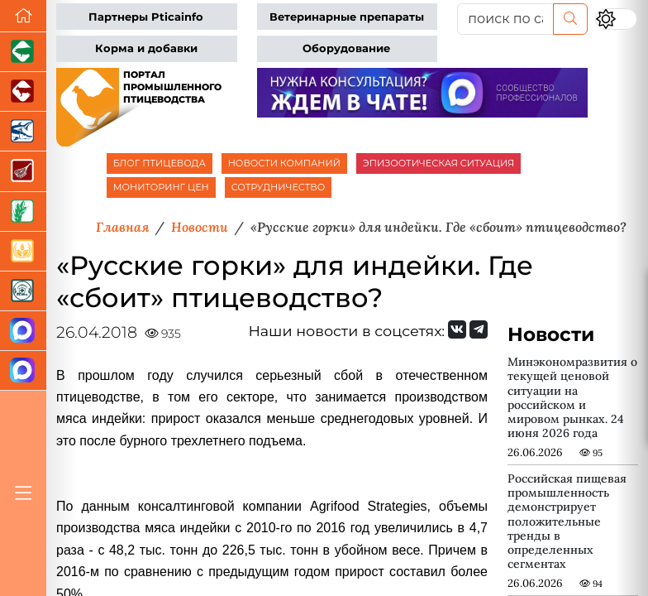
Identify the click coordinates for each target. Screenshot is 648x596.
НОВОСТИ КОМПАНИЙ (284, 163)
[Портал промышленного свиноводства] (23, 52)
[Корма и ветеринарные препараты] (23, 291)
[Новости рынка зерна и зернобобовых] (23, 212)
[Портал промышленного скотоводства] (23, 92)
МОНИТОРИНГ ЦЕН (161, 187)
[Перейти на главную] (23, 16)
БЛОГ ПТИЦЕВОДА (159, 163)
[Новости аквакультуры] (23, 131)
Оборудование (346, 48)
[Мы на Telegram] (478, 329)
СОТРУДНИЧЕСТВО (278, 187)
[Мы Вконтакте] (457, 329)
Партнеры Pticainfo (145, 17)
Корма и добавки (146, 48)
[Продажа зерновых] (23, 252)
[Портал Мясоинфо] (23, 171)
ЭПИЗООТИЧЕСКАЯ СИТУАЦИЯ (438, 163)
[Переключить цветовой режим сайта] (616, 19)
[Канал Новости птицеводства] (23, 331)
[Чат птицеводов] (23, 371)
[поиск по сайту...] (505, 19)
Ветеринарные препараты (346, 17)
